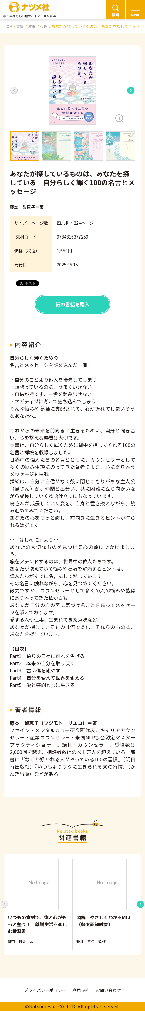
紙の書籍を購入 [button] (72, 304)
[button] (72, 90)
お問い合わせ (108, 990)
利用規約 (80, 990)
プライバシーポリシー (45, 990)
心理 (43, 26)
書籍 (20, 26)
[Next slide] (131, 90)
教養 (32, 26)
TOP (8, 26)
